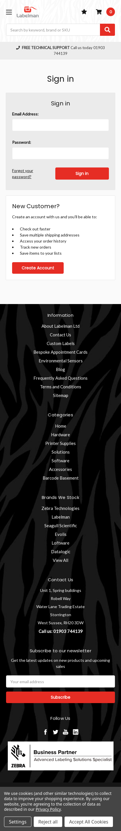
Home (60, 425)
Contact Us (60, 334)
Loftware (60, 542)
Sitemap (60, 395)
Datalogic (60, 551)
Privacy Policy (48, 809)
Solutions (61, 451)
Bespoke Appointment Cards (60, 352)
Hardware (60, 434)
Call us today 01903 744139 (60, 50)
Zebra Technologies (60, 508)
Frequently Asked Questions (60, 378)
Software (60, 460)
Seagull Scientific (60, 525)
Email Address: (25, 113)
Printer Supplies (60, 443)
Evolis (61, 534)
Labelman (61, 516)
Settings (18, 822)
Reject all (48, 822)
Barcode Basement (61, 477)
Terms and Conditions (60, 386)
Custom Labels (61, 343)
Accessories (60, 469)
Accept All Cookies (88, 822)
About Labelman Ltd (60, 326)
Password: (21, 142)
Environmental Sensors (61, 360)
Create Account (38, 268)
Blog (60, 369)
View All (60, 560)
